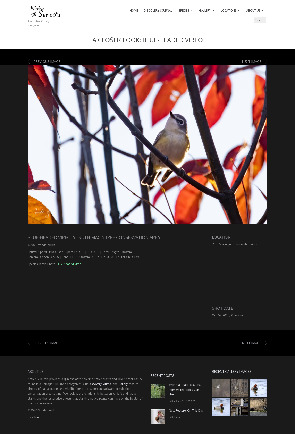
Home (134, 10)
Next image (251, 62)
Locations (230, 10)
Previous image (47, 62)
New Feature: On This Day (186, 410)
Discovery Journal (158, 10)
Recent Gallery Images (231, 371)
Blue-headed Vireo (69, 264)
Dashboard (35, 417)
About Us (255, 10)
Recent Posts (162, 376)
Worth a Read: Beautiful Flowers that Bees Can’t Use (185, 389)
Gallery (206, 10)
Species (185, 10)
